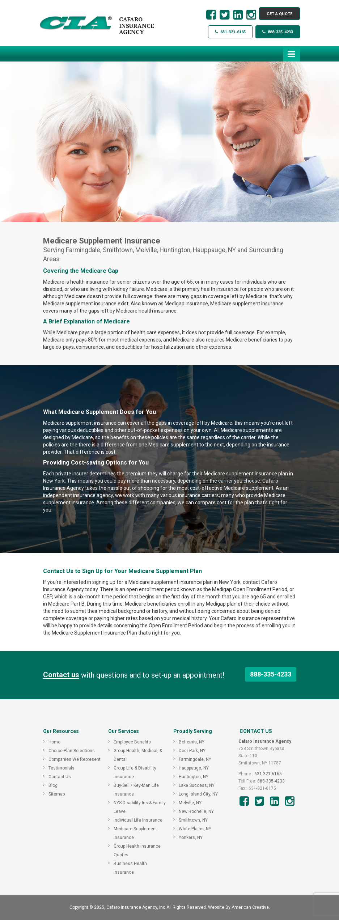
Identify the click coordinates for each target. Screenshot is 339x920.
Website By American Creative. (239, 907)
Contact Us (59, 776)
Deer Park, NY (192, 750)
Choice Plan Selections (71, 750)
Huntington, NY (193, 776)
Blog (53, 785)
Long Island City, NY (198, 794)
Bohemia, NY (191, 742)
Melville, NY (190, 802)
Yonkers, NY (191, 837)
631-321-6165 (230, 32)
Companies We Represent (74, 759)
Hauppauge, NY (194, 768)
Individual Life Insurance (138, 820)
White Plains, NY (195, 828)
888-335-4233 (277, 32)
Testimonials (61, 768)
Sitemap (56, 794)
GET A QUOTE (279, 14)
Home (54, 742)
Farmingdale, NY (195, 759)
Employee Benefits (132, 742)
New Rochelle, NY (196, 811)
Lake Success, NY (197, 785)
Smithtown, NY (193, 820)
